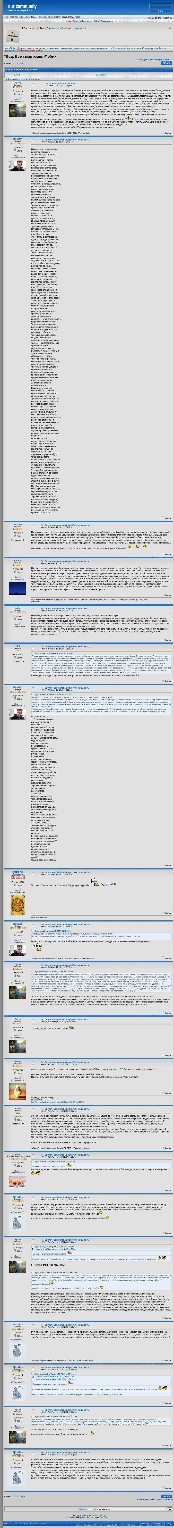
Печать (166, 63)
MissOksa (18, 1197)
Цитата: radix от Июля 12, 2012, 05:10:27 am (53, 695)
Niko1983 (17, 139)
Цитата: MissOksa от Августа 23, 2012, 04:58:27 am (56, 1273)
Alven (18, 1108)
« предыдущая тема (145, 60)
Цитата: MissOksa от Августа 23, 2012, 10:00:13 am (56, 1417)
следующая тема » (163, 60)
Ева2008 (18, 524)
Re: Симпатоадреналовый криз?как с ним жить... (66, 140)
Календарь (87, 21)
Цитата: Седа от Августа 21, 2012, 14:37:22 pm (54, 1247)
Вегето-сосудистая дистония (126, 48)
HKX (18, 646)
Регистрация (107, 21)
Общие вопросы (148, 48)
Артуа (18, 83)
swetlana (18, 1062)
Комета (17, 561)
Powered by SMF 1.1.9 (13, 1523)
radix (17, 608)
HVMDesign (84, 1516)
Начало (68, 21)
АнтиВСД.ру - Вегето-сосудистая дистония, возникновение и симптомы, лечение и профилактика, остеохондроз (57, 48)
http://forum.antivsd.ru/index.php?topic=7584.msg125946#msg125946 (57, 1102)
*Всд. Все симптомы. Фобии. (29, 50)
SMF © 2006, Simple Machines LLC (36, 1523)
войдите (63, 28)
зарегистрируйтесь (81, 28)
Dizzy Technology (99, 1516)
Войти (97, 21)
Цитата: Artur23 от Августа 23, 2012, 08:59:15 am (55, 1374)
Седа (17, 1154)
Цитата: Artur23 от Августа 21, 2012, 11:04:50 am (55, 1162)
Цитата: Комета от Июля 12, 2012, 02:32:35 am (54, 653)
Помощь (77, 21)
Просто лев (18, 872)
